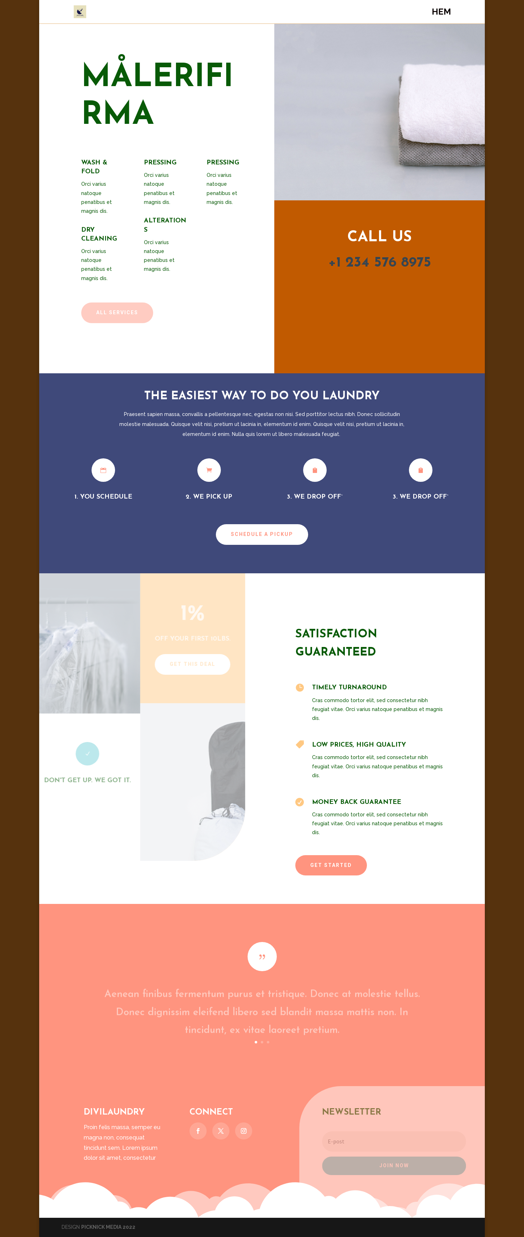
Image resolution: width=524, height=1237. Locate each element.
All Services (117, 312)
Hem (441, 13)
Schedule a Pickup (262, 534)
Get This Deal (189, 664)
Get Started (331, 865)
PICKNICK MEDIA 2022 (108, 1227)
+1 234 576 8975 (379, 263)
